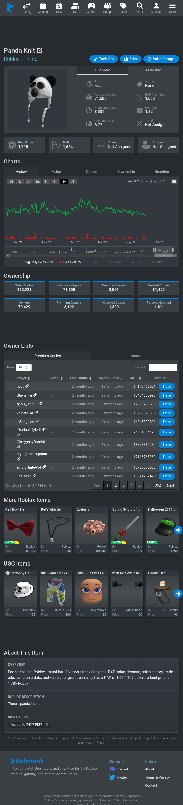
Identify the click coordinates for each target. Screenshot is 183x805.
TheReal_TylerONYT (32, 430)
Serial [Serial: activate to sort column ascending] (61, 378)
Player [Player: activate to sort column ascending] (23, 378)
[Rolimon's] (11, 8)
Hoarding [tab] (161, 171)
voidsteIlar (24, 413)
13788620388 (145, 413)
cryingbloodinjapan (31, 452)
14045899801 (145, 422)
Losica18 (23, 469)
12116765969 (145, 452)
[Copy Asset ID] (46, 718)
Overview (102, 70)
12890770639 (145, 404)
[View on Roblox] (39, 50)
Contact (151, 779)
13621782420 (145, 469)
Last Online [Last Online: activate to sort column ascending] (85, 378)
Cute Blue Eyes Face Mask (97, 566)
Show (19, 367)
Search (156, 367)
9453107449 (144, 432)
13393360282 (145, 443)
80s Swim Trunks (54, 566)
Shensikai (24, 395)
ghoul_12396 (26, 404)
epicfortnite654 (28, 461)
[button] (103, 59)
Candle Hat (156, 566)
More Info (153, 70)
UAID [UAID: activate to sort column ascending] (140, 378)
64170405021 (145, 386)
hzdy (20, 386)
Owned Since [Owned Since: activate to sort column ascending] (115, 378)
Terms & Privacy (157, 771)
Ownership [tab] (126, 171)
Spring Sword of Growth (130, 503)
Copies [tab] (91, 171)
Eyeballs (83, 503)
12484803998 (145, 395)
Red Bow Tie (14, 503)
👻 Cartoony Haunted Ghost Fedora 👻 (34, 566)
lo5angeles (25, 422)
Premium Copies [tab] (48, 356)
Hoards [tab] (135, 356)
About (149, 762)
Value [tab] (56, 171)
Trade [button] (167, 386)
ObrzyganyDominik (31, 443)
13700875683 (145, 461)
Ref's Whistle (51, 503)
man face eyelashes (127, 566)
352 (158, 478)
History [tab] (21, 171)
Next (170, 478)
